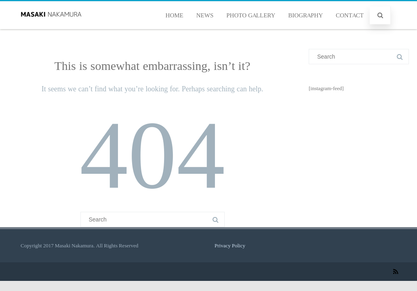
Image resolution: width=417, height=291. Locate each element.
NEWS (205, 15)
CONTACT (350, 15)
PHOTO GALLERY (250, 15)
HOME (174, 15)
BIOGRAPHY (305, 15)
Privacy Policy (230, 245)
